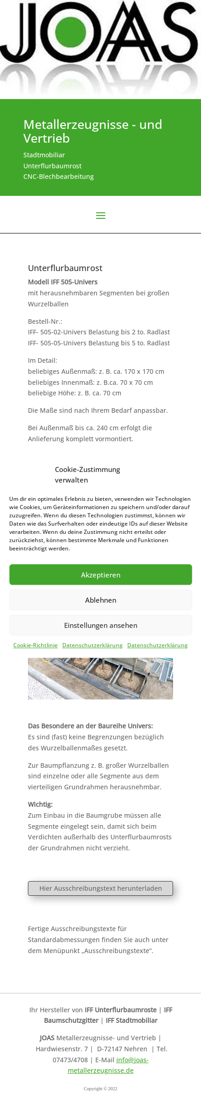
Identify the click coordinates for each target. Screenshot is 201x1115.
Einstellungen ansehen (100, 625)
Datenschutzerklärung (92, 645)
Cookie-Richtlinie (35, 645)
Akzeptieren (100, 574)
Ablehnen (100, 600)
